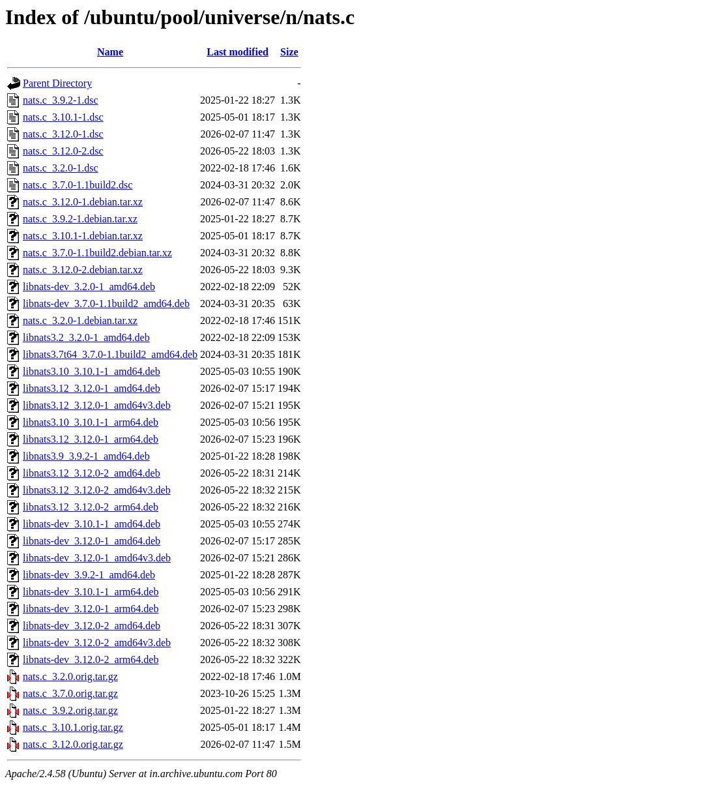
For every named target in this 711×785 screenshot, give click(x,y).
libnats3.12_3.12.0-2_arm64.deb (90, 506)
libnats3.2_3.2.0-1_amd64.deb (86, 337)
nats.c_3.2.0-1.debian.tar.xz (80, 320)
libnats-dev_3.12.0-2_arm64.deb (90, 659)
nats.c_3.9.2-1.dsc (60, 100)
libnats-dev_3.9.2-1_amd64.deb (89, 574)
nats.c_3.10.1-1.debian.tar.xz (83, 235)
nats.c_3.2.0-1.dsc (60, 167)
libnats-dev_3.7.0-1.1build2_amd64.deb (106, 303)
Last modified (237, 51)
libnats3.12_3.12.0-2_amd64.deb (91, 473)
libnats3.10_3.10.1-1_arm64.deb (90, 422)
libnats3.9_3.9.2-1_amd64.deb (86, 456)
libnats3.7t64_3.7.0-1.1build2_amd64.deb (110, 354)
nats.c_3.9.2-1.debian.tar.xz (80, 218)
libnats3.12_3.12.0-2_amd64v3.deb (97, 490)
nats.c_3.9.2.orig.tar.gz (70, 710)
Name (110, 51)
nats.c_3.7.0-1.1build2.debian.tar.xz (97, 252)
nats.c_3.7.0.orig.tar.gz (70, 693)
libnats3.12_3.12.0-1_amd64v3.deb (97, 405)
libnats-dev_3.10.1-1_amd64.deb (91, 523)
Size (289, 51)
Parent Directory (57, 83)
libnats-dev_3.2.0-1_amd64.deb (89, 286)
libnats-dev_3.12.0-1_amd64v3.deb (97, 557)
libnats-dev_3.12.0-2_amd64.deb (91, 625)
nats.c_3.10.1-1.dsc (63, 117)
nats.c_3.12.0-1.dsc (63, 134)
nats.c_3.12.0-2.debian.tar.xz (83, 269)
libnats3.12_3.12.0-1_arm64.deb (90, 439)
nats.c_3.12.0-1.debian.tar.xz (83, 201)
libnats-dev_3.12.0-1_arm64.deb (90, 608)
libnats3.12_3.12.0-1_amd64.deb (91, 388)
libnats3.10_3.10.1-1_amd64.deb (91, 371)
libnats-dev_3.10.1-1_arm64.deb (90, 591)
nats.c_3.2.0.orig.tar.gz (70, 676)
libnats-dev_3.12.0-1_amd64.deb (91, 540)
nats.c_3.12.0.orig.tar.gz (73, 744)
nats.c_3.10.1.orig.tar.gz (73, 727)
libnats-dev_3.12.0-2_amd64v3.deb (97, 642)
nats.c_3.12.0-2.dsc (63, 150)
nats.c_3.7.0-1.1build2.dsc (77, 184)
